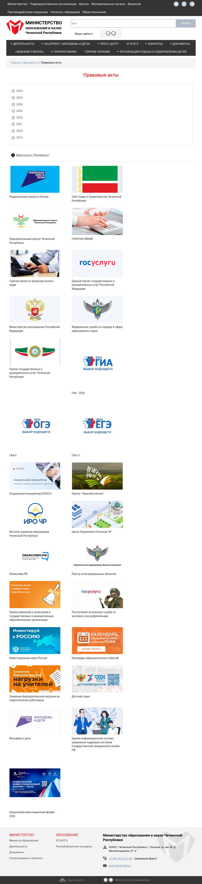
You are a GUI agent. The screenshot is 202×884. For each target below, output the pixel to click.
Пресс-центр (109, 44)
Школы (84, 4)
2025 (19, 97)
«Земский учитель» (29, 51)
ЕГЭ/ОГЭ (132, 44)
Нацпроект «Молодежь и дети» (67, 44)
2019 (19, 137)
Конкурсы (155, 44)
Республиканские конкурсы (74, 846)
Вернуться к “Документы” (33, 155)
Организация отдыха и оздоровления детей (153, 51)
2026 (19, 91)
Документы (181, 44)
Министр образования (23, 840)
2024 (19, 104)
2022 (19, 117)
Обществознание (94, 12)
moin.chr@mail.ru (120, 865)
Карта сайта (75, 880)
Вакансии (134, 4)
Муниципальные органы (108, 4)
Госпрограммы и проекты (26, 858)
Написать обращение (65, 12)
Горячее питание (97, 51)
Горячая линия (65, 51)
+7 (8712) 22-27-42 (120, 858)
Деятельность (23, 44)
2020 (19, 131)
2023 (19, 111)
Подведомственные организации (53, 4)
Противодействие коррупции (27, 12)
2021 (19, 124)
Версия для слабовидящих (132, 880)
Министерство (17, 4)
